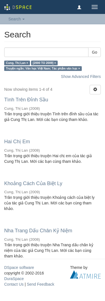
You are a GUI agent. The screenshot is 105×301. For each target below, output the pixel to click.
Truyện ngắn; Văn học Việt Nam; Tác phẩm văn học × (43, 68)
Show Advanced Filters (81, 76)
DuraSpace (14, 278)
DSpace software (19, 267)
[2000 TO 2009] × (44, 62)
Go (94, 52)
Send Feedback (40, 284)
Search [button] (16, 19)
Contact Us (14, 284)
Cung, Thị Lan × (17, 62)
